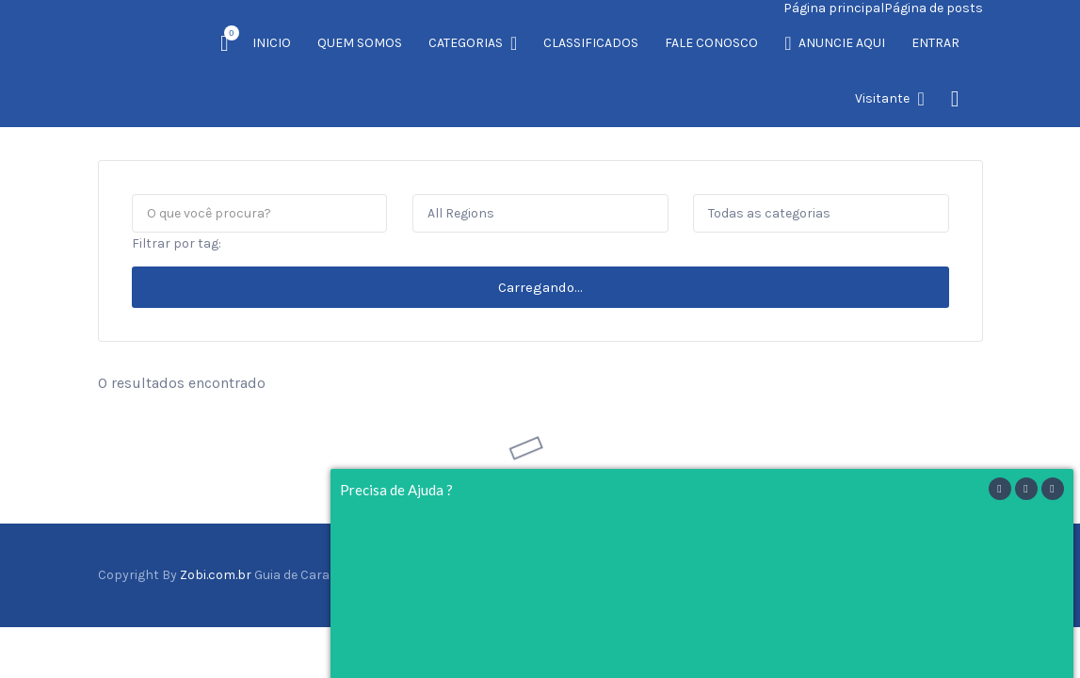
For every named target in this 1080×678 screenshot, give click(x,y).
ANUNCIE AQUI (841, 43)
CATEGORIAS (465, 43)
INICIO (271, 43)
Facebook (916, 518)
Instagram (958, 518)
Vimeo (979, 518)
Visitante (882, 98)
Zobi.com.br (215, 518)
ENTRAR (935, 43)
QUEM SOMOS (359, 43)
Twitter (937, 518)
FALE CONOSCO (711, 43)
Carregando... (540, 230)
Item (226, 32)
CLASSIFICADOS (590, 43)
